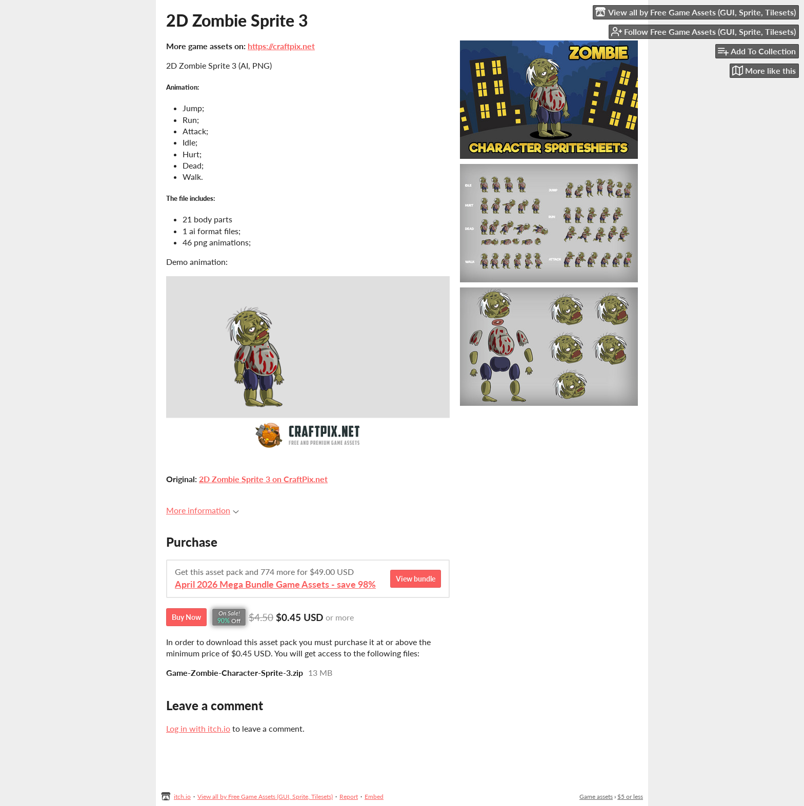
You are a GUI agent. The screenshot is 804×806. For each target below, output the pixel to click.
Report (348, 796)
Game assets (596, 796)
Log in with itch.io (198, 728)
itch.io (182, 796)
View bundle (415, 578)
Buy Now (186, 617)
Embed (374, 796)
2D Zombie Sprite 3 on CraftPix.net (263, 479)
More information (202, 510)
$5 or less (630, 796)
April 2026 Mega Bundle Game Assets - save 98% (275, 584)
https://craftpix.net (281, 46)
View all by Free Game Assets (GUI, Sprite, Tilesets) (265, 796)
